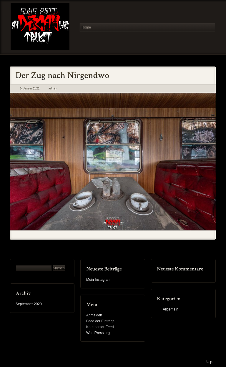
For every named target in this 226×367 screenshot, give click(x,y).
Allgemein (170, 309)
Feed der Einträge (100, 321)
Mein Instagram (98, 280)
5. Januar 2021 (30, 88)
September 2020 (29, 304)
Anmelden (94, 315)
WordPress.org (98, 333)
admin (52, 88)
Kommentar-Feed (100, 327)
